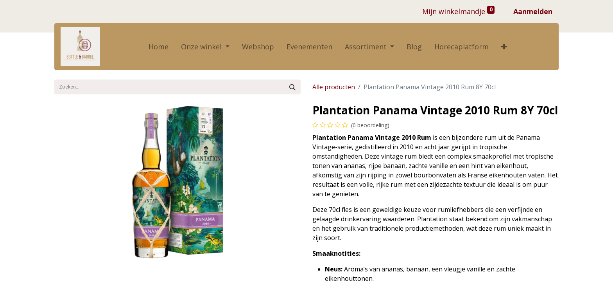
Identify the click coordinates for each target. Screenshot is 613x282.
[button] (504, 46)
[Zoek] (292, 87)
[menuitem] (158, 46)
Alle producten (333, 87)
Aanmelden (532, 11)
